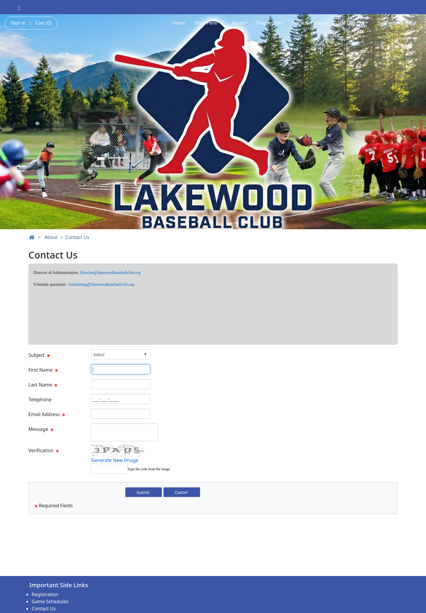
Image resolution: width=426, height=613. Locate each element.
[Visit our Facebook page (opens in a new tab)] (19, 7)
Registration (269, 22)
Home (178, 22)
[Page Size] (120, 369)
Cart (43, 22)
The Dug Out (352, 22)
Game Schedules (309, 22)
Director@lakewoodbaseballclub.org (110, 272)
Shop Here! (208, 22)
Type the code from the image (149, 469)
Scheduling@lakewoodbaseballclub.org (101, 284)
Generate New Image (114, 460)
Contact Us (77, 237)
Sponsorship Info (397, 22)
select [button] (145, 354)
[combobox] (116, 354)
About (239, 22)
